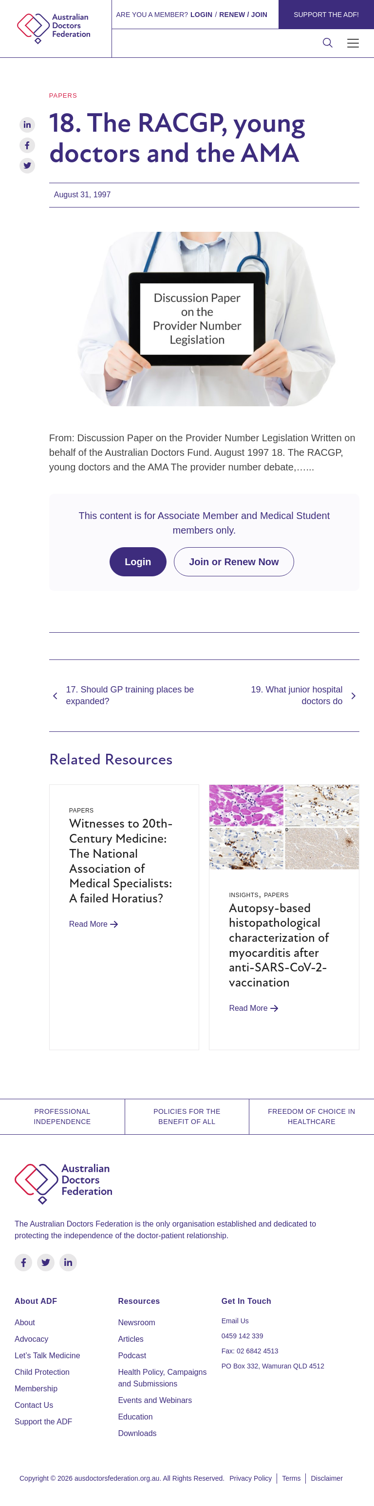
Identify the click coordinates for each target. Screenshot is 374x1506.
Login (138, 561)
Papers (63, 95)
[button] (353, 43)
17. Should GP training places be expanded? (121, 695)
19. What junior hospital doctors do (305, 695)
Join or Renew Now (234, 561)
